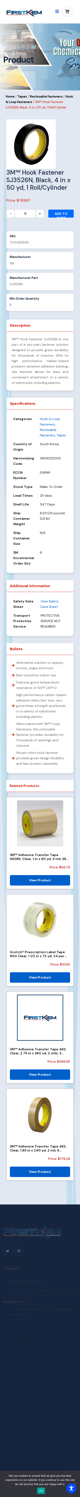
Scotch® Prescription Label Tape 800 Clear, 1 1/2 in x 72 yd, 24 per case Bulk (37, 954)
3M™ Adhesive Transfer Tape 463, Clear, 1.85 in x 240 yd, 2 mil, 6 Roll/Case (38, 1148)
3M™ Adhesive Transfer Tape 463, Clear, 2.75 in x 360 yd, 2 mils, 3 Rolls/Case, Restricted (38, 1051)
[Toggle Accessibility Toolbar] (71, 1488)
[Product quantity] (25, 213)
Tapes (22, 96)
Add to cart (61, 214)
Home (8, 51)
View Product (40, 880)
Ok (41, 1490)
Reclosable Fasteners (46, 96)
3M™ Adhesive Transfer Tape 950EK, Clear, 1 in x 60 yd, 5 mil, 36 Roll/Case (38, 857)
